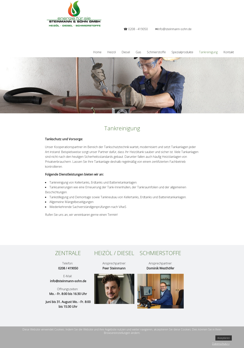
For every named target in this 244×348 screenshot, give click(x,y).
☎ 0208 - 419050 (136, 29)
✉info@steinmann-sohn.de (173, 29)
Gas (138, 52)
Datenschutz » (221, 344)
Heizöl (111, 52)
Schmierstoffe (156, 52)
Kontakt (228, 52)
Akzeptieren (223, 338)
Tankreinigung (208, 52)
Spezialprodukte (182, 52)
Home (97, 52)
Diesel (126, 52)
